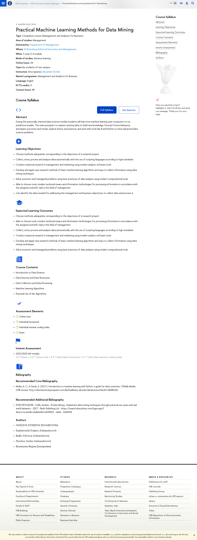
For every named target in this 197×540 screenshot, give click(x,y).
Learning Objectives (165, 27)
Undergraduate (67, 491)
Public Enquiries (23, 520)
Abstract (160, 22)
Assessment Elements (167, 42)
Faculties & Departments (27, 496)
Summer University (68, 505)
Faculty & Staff (23, 505)
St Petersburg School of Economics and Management (50, 49)
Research (111, 477)
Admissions (65, 481)
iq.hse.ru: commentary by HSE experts (166, 496)
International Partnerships (27, 501)
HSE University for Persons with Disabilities (35, 515)
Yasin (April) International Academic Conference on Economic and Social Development (121, 513)
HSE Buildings (22, 510)
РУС (171, 3)
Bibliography (162, 52)
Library (152, 501)
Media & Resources (161, 477)
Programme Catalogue (70, 486)
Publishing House (156, 491)
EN (175, 3)
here (112, 534)
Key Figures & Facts (24, 486)
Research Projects (113, 491)
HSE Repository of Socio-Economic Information (165, 516)
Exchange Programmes (70, 501)
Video (151, 510)
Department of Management (44, 44)
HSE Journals (155, 486)
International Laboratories (116, 481)
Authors (160, 57)
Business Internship (68, 520)
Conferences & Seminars (116, 501)
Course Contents (164, 37)
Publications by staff (158, 481)
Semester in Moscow (69, 515)
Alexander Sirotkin (51, 71)
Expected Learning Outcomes (170, 32)
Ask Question (129, 110)
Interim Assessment (165, 47)
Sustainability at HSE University (30, 491)
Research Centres (113, 486)
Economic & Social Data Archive (163, 505)
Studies (65, 477)
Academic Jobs (111, 505)
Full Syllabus (107, 110)
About (20, 477)
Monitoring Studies (113, 496)
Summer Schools (67, 510)
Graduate (64, 496)
